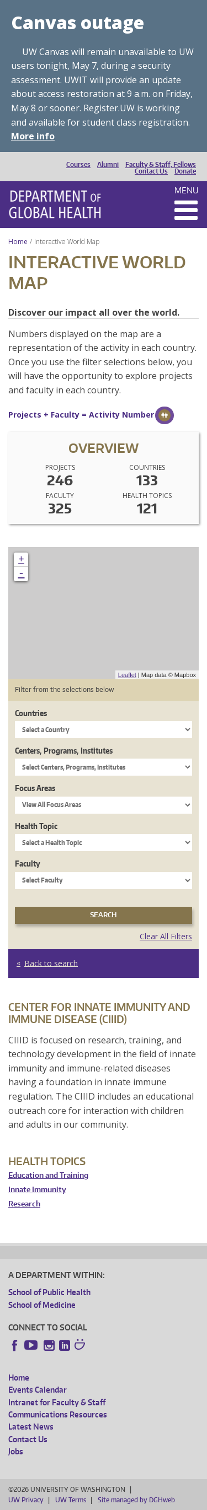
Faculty (27, 863)
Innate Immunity (37, 1190)
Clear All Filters (166, 936)
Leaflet (127, 675)
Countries (31, 713)
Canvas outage (77, 22)
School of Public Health (49, 1292)
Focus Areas (35, 788)
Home (18, 241)
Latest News (31, 1426)
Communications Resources (57, 1414)
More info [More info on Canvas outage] (33, 136)
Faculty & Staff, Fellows (160, 164)
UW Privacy (26, 1500)
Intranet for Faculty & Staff (56, 1402)
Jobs (15, 1451)
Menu (186, 190)
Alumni (108, 164)
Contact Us (151, 171)
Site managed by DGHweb (136, 1500)
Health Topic (36, 826)
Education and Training (48, 1175)
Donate (185, 171)
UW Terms (70, 1500)
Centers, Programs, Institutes (64, 750)
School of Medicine (42, 1304)
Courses (78, 164)
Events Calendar (37, 1389)
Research (24, 1204)
